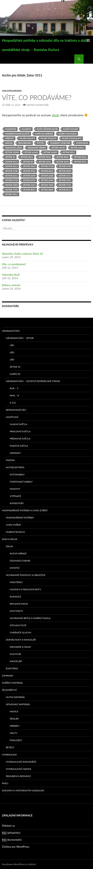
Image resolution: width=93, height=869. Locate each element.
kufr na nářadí (44, 133)
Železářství (9, 689)
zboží (55, 115)
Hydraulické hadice (18, 768)
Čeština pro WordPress (15, 846)
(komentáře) (11, 839)
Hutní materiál (15, 697)
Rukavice (15, 596)
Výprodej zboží (11, 274)
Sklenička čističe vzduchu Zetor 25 (22, 253)
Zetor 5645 (29, 166)
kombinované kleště (17, 133)
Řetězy (10, 747)
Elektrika (12, 668)
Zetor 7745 (11, 189)
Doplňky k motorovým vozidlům (23, 790)
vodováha (82, 143)
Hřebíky (14, 725)
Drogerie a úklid (20, 646)
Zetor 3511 (44, 157)
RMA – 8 (14, 395)
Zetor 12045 (12, 152)
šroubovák (24, 143)
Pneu (5, 783)
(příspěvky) (11, 832)
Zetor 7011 (65, 180)
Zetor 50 (28, 161)
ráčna (9, 143)
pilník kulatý (27, 138)
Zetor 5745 (65, 166)
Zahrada (7, 675)
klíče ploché (70, 129)
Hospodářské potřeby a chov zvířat (25, 510)
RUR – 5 (14, 388)
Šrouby (14, 718)
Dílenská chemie (20, 560)
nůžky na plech (67, 133)
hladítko (10, 129)
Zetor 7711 (65, 185)
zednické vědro (36, 147)
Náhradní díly (11, 330)
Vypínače (15, 496)
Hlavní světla (18, 424)
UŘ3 (12, 359)
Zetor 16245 (50, 152)
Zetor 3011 (27, 157)
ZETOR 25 (15, 366)
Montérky (16, 582)
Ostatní (14, 567)
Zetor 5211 (44, 161)
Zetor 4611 (80, 157)
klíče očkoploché (47, 129)
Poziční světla (19, 445)
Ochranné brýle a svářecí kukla (30, 618)
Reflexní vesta (19, 603)
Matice (14, 711)
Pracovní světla (20, 431)
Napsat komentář (37, 104)
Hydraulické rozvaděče (21, 761)
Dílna (9, 546)
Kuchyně (15, 654)
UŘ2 (12, 352)
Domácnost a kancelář (21, 639)
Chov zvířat (13, 524)
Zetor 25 (10, 157)
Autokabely (17, 474)
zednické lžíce (13, 147)
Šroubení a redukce (18, 776)
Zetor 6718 (11, 180)
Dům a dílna (9, 539)
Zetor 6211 (11, 175)
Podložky (16, 740)
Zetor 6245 (29, 175)
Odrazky (15, 452)
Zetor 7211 (29, 185)
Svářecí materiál (12, 682)
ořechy (9, 138)
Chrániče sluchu (20, 632)
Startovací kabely (21, 481)
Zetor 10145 (58, 147)
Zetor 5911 (29, 171)
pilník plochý (49, 138)
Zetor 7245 (47, 185)
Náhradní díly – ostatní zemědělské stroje (33, 381)
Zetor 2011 (69, 152)
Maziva (10, 460)
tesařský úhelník (60, 143)
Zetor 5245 (62, 161)
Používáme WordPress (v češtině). (19, 864)
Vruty (13, 733)
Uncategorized (12, 90)
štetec (40, 143)
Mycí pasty (16, 610)
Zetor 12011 (77, 147)
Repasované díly (16, 409)
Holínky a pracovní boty (25, 589)
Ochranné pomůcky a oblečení (25, 575)
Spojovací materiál (18, 704)
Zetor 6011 (47, 171)
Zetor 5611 (11, 166)
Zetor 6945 (47, 180)
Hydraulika (9, 754)
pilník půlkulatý (71, 138)
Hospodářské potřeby (20, 517)
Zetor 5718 (47, 166)
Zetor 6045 (65, 171)
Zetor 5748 (11, 171)
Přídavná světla (20, 438)
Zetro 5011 (11, 194)
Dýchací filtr (18, 625)
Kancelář (16, 661)
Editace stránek (11, 285)
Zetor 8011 (29, 189)
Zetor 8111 (65, 189)
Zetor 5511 (80, 161)
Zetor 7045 (11, 185)
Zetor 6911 (29, 180)
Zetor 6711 (65, 175)
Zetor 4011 (62, 157)
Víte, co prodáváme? (36, 97)
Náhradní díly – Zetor (20, 338)
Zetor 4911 (11, 161)
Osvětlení (12, 417)
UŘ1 (12, 345)
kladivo (26, 129)
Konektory (17, 503)
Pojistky (15, 488)
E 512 (13, 402)
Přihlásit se (8, 825)
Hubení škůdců (15, 531)
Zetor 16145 (31, 152)
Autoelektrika (15, 467)
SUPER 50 (15, 373)
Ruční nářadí (18, 553)
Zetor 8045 (47, 189)
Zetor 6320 (47, 175)
